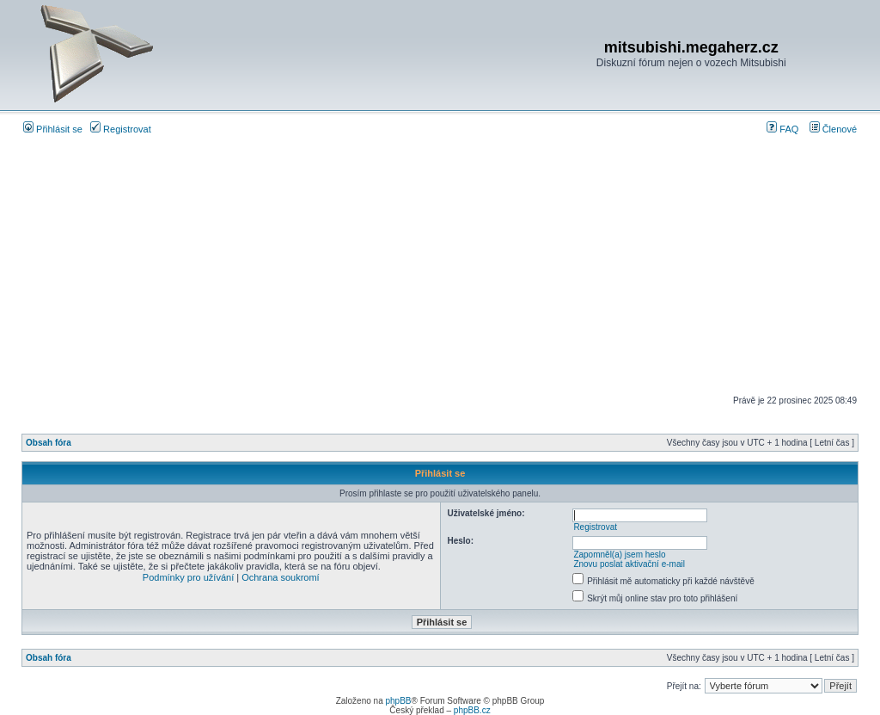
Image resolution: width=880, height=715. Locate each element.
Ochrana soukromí (280, 577)
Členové (833, 129)
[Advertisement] (440, 265)
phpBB (398, 701)
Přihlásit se (52, 129)
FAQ (782, 129)
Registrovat (120, 129)
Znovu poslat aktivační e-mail (629, 564)
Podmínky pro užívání (188, 577)
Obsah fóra (48, 442)
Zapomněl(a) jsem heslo (619, 554)
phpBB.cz (472, 710)
